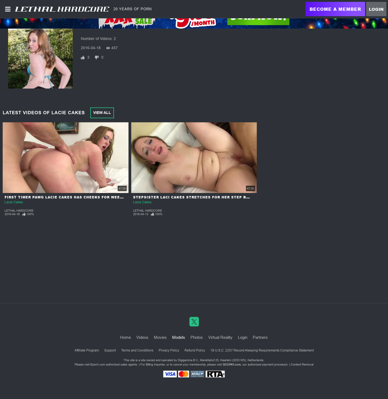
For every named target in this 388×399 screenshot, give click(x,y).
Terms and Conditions (137, 350)
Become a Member (335, 9)
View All (102, 112)
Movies (160, 337)
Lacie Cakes (14, 202)
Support (110, 350)
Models (178, 337)
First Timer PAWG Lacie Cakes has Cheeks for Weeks (65, 197)
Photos (196, 337)
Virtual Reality (220, 337)
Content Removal (302, 364)
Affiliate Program (87, 350)
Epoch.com (97, 364)
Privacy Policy (169, 350)
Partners (260, 337)
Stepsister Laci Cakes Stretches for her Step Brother (198, 197)
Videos (142, 337)
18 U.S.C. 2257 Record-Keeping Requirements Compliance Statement (262, 350)
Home (125, 337)
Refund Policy (195, 350)
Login (376, 9)
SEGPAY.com (232, 364)
